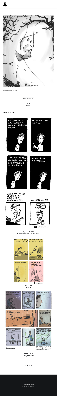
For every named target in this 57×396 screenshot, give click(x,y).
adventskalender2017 (28, 98)
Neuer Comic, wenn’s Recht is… (28, 234)
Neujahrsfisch (29, 356)
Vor (28, 103)
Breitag (28, 287)
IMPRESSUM (25, 386)
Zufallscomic (28, 108)
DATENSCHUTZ (31, 386)
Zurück (28, 106)
